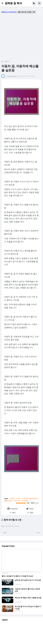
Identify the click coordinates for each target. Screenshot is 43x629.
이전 (38, 533)
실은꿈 (7, 61)
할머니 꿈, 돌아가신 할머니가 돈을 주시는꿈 (17, 576)
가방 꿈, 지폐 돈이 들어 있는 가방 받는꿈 (27, 590)
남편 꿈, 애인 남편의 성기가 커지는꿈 (28, 580)
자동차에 (17, 501)
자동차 (18, 498)
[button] (3, 3)
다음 (5, 533)
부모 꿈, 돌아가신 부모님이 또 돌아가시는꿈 (28, 607)
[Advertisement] (21, 36)
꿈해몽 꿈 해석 (13, 3)
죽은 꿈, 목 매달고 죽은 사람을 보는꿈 (28, 598)
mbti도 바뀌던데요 (21, 12)
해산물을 (25, 501)
